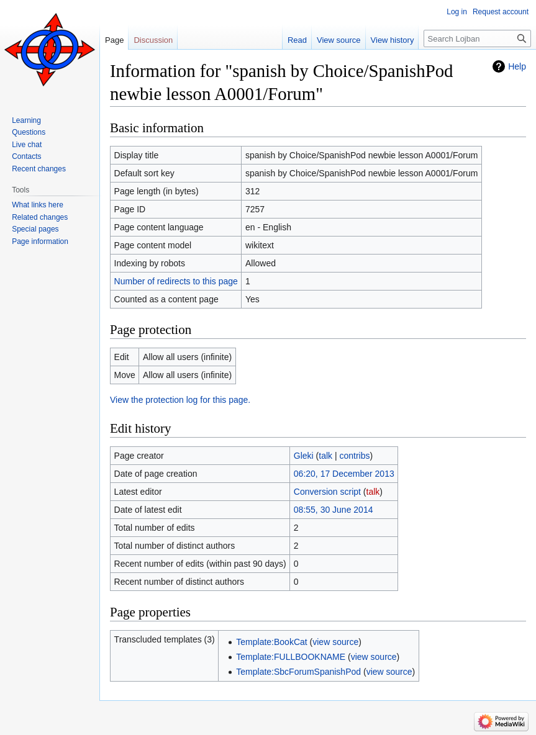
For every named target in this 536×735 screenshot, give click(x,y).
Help (517, 66)
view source (335, 642)
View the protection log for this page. (180, 400)
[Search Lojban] (477, 38)
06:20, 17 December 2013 (344, 474)
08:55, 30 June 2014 (333, 510)
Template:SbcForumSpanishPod (298, 672)
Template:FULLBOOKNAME (290, 657)
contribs (355, 456)
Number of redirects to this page (176, 281)
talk (325, 456)
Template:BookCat (271, 642)
